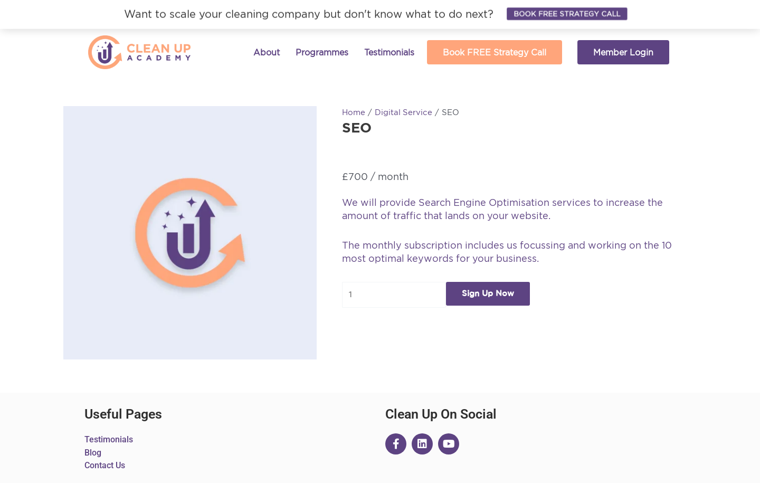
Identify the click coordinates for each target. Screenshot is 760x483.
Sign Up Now (488, 294)
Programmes (322, 52)
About (266, 52)
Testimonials (389, 52)
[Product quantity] (394, 295)
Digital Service (404, 112)
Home (353, 112)
